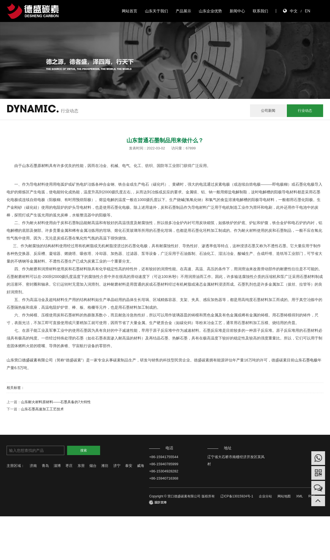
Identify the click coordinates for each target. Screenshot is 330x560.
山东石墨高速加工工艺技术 (42, 409)
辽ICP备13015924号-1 (236, 496)
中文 (294, 11)
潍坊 (104, 466)
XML (299, 496)
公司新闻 (268, 110)
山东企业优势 (210, 11)
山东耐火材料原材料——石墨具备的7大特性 (56, 402)
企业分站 (265, 496)
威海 (140, 466)
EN (307, 11)
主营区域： (15, 466)
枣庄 (69, 466)
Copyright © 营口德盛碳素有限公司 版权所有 (182, 496)
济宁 (116, 466)
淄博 (57, 466)
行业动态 (305, 110)
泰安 (128, 466)
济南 (33, 466)
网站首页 (129, 11)
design (154, 502)
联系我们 (260, 11)
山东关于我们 (156, 11)
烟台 (93, 466)
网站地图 (284, 496)
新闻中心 (237, 11)
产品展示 (183, 11)
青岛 (45, 466)
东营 (81, 466)
